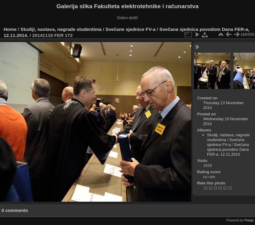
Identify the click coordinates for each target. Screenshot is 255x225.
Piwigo (249, 220)
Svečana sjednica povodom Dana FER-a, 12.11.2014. (228, 149)
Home (10, 29)
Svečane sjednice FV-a (130, 29)
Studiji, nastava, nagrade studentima (61, 29)
